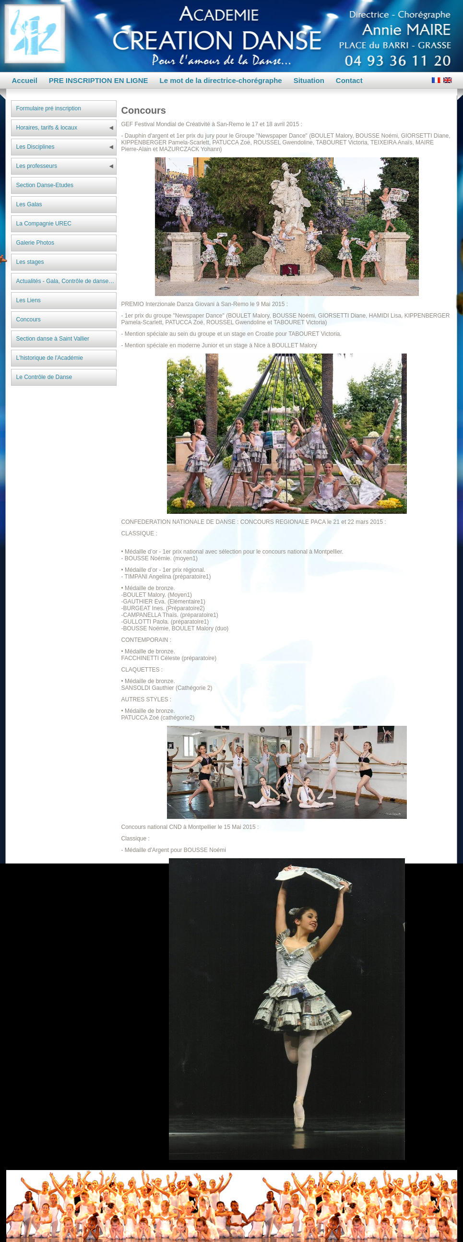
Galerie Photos (35, 242)
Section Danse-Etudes (44, 185)
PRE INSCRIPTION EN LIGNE (98, 80)
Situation (309, 80)
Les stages (30, 262)
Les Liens (28, 300)
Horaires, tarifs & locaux (46, 127)
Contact (349, 80)
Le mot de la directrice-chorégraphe (221, 80)
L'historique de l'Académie (49, 358)
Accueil (24, 80)
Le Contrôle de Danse (44, 377)
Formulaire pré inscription (48, 108)
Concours (28, 319)
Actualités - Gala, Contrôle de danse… (65, 281)
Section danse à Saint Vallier (53, 338)
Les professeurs (36, 166)
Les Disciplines (35, 146)
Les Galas (29, 204)
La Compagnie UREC (43, 223)
